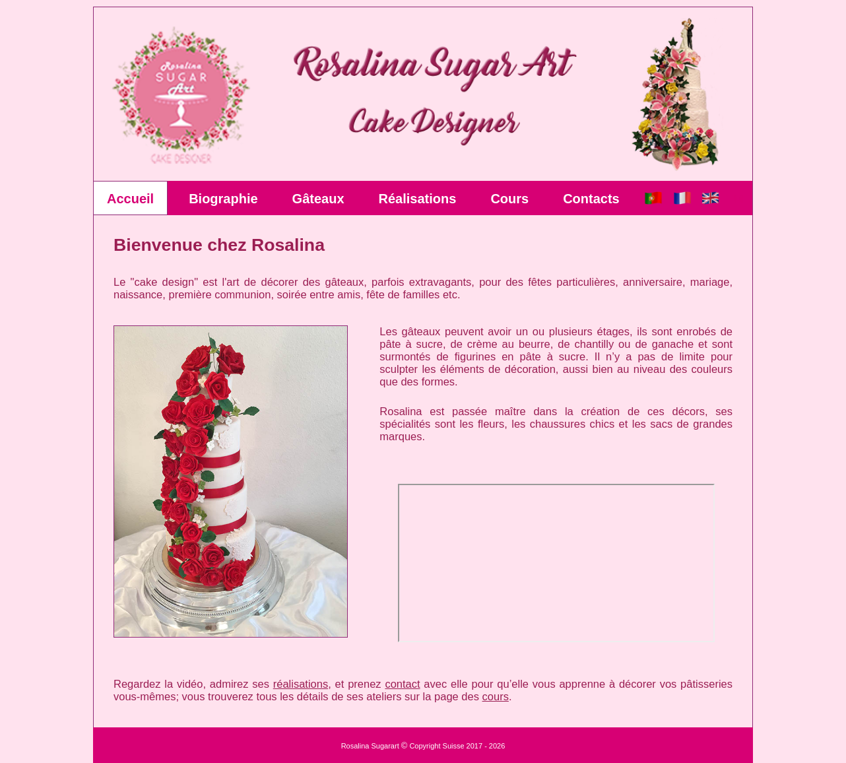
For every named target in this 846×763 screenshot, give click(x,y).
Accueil (130, 198)
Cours (509, 198)
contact (402, 684)
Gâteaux (318, 198)
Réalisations (418, 198)
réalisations (300, 684)
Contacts (591, 198)
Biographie (223, 198)
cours (495, 696)
